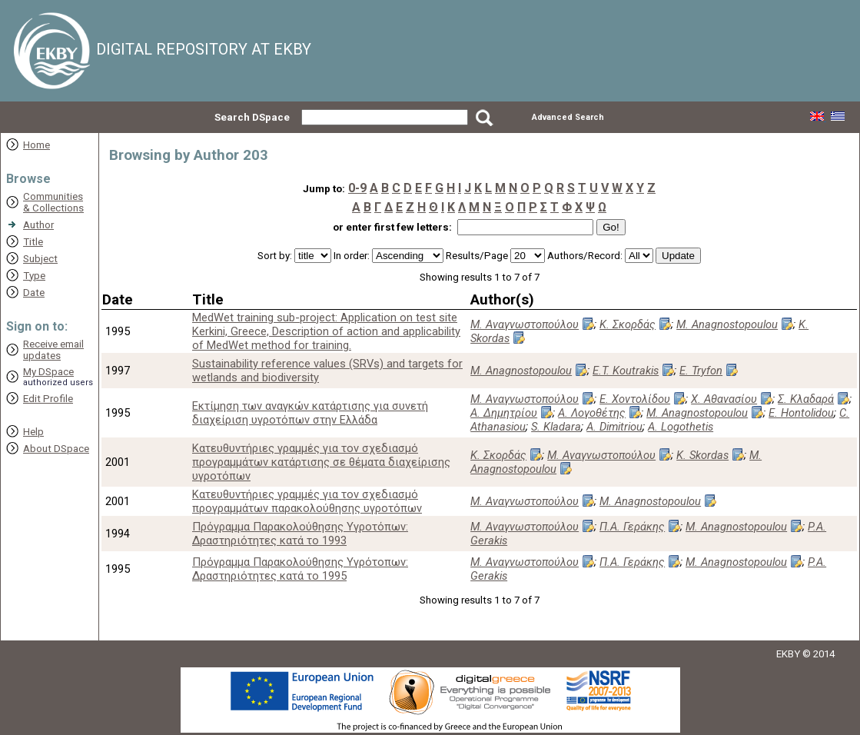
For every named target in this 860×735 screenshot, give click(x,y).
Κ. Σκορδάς (627, 324)
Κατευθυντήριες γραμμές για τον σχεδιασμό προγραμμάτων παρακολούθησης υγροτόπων (307, 501)
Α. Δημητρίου (503, 413)
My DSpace (48, 371)
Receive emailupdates (53, 349)
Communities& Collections (53, 202)
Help (33, 431)
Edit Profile (48, 398)
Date (34, 292)
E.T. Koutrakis (626, 370)
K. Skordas (702, 455)
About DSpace (56, 448)
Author (38, 225)
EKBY (788, 654)
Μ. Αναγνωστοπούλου (524, 324)
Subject (40, 258)
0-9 (357, 188)
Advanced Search (568, 117)
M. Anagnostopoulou (727, 324)
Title (33, 242)
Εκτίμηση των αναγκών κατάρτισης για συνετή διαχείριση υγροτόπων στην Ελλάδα (310, 413)
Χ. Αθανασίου (724, 399)
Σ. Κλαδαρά (806, 399)
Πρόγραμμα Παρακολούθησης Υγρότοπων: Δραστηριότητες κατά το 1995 (300, 569)
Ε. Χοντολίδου (634, 399)
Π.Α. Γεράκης (632, 527)
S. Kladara (556, 427)
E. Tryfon (700, 370)
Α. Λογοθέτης (592, 413)
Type (34, 275)
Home (36, 145)
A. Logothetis (680, 427)
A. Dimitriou (614, 427)
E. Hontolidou (801, 413)
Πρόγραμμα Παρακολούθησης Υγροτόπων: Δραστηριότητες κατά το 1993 (300, 533)
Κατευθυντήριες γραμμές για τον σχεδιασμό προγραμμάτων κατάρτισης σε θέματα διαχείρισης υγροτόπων (321, 462)
